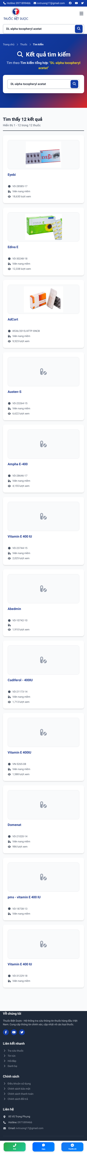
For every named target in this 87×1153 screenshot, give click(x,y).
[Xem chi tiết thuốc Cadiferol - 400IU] (43, 660)
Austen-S (14, 392)
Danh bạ (10, 1066)
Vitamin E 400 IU (20, 536)
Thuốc (23, 44)
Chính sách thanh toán (18, 1093)
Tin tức (9, 1055)
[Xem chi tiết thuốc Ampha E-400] (43, 444)
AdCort (13, 319)
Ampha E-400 (18, 464)
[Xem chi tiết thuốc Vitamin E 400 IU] (43, 516)
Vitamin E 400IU (19, 752)
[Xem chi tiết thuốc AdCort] (43, 299)
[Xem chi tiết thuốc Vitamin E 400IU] (43, 732)
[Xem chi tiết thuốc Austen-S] (43, 371)
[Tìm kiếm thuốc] (43, 29)
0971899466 (25, 1122)
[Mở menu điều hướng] (81, 13)
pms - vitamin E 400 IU (24, 897)
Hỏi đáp (9, 1060)
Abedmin (14, 609)
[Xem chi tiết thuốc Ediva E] (43, 227)
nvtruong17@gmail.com (29, 1128)
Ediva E (13, 247)
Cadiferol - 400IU (20, 680)
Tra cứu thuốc (13, 1050)
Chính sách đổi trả (15, 1098)
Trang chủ (8, 44)
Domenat (14, 825)
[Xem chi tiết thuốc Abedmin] (43, 588)
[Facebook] (70, 3)
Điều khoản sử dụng (17, 1083)
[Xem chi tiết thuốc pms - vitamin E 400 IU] (43, 877)
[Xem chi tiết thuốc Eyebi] (43, 154)
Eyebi (12, 175)
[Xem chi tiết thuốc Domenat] (43, 804)
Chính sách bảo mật (16, 1088)
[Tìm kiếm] (79, 29)
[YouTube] (76, 3)
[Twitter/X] (82, 3)
